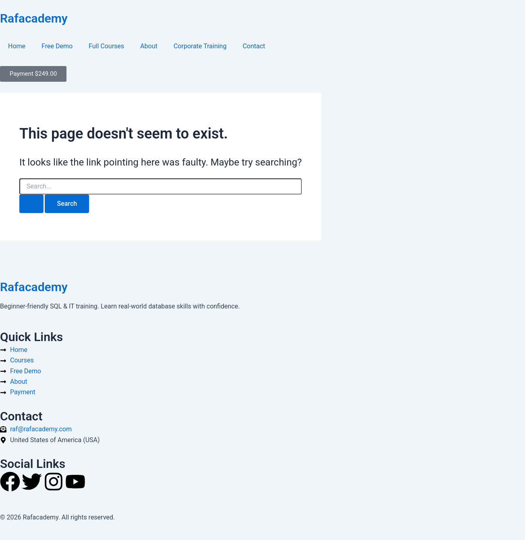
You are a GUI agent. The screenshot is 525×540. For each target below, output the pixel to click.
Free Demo (57, 46)
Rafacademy (34, 18)
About (149, 46)
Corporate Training (200, 46)
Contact (254, 46)
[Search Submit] (31, 203)
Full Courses (106, 46)
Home (16, 46)
